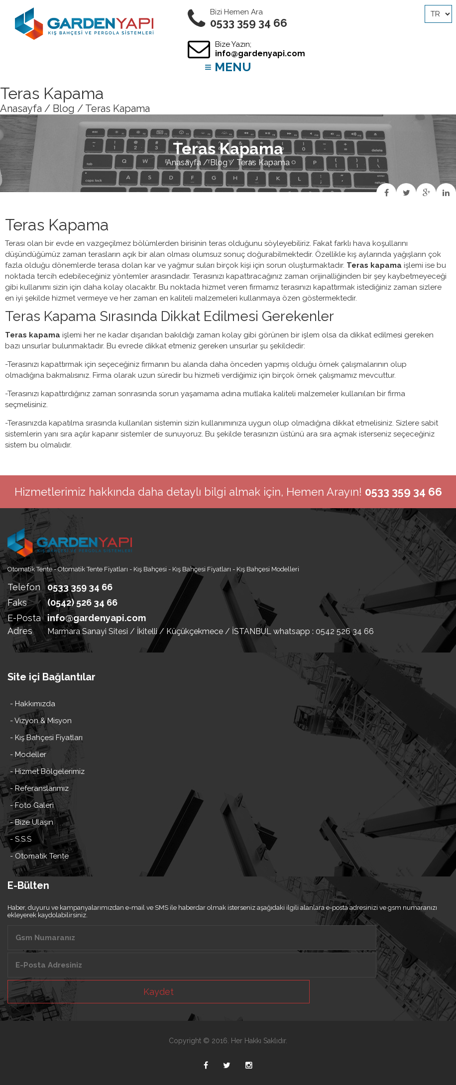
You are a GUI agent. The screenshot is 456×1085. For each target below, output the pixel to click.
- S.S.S (20, 839)
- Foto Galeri (32, 805)
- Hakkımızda (32, 703)
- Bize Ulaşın (31, 822)
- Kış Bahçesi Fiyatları (46, 737)
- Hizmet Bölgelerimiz (47, 771)
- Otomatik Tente (39, 856)
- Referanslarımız (39, 788)
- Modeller (28, 754)
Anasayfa (21, 108)
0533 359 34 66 (80, 587)
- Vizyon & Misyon (41, 720)
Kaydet (158, 991)
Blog (64, 108)
